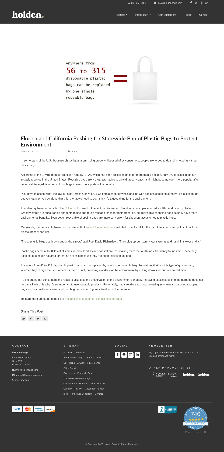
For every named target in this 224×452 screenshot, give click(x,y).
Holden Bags (21, 352)
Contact (203, 14)
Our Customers (168, 14)
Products (121, 14)
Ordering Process (94, 357)
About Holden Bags (73, 357)
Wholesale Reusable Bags (77, 378)
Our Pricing (69, 363)
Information (143, 14)
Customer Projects (94, 388)
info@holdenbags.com (25, 370)
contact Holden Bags (109, 298)
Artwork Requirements (88, 363)
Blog (188, 14)
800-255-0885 (20, 380)
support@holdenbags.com (27, 375)
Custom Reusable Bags (76, 383)
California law (73, 208)
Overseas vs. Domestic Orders (79, 373)
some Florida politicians (100, 227)
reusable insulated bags (79, 298)
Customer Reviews (73, 388)
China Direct (70, 368)
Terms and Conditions (81, 393)
